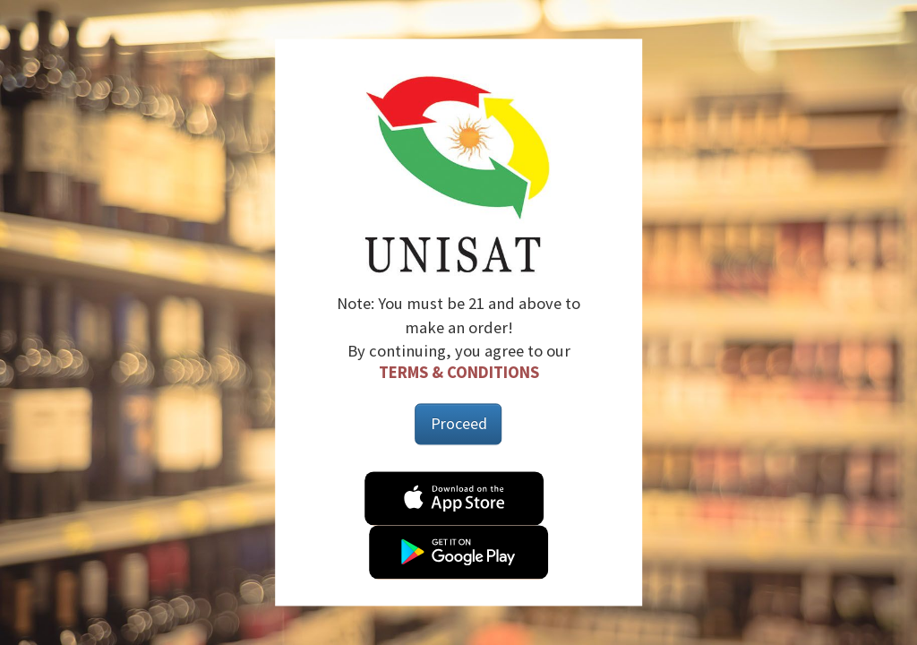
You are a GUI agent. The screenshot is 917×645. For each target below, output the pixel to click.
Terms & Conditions (459, 372)
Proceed (459, 424)
